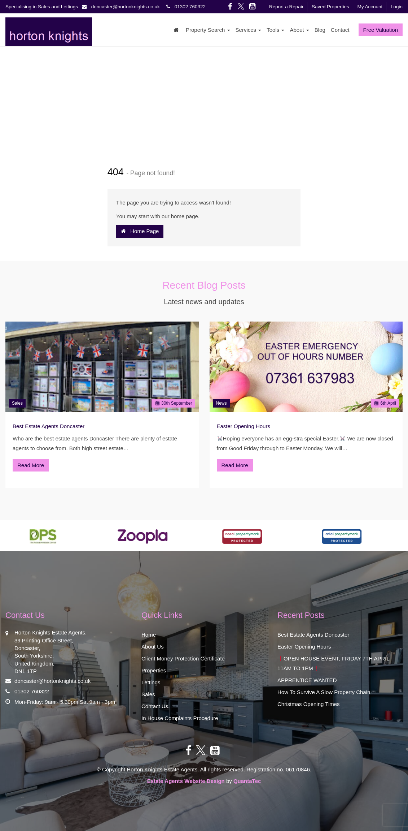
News (221, 403)
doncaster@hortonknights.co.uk (123, 6)
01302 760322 (185, 6)
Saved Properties (330, 6)
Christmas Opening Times (308, 704)
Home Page (140, 231)
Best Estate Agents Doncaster (48, 426)
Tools (275, 30)
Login (397, 6)
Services (249, 30)
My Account (369, 6)
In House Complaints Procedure (179, 718)
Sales (17, 403)
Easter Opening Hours (243, 426)
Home (148, 635)
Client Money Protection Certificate (183, 658)
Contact (340, 30)
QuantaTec (247, 781)
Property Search (208, 30)
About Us (152, 646)
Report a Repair (286, 6)
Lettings (151, 682)
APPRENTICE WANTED (307, 680)
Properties (153, 670)
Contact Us (154, 706)
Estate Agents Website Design (186, 781)
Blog (320, 30)
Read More (30, 465)
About (299, 30)
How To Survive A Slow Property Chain (323, 692)
